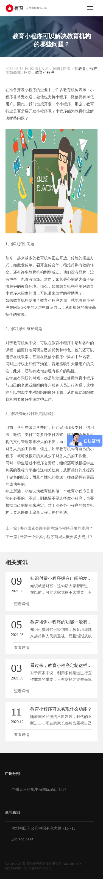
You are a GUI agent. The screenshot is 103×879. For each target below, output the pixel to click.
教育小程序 (88, 69)
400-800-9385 (22, 840)
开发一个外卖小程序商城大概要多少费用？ (56, 537)
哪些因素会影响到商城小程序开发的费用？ (56, 528)
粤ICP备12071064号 (37, 868)
